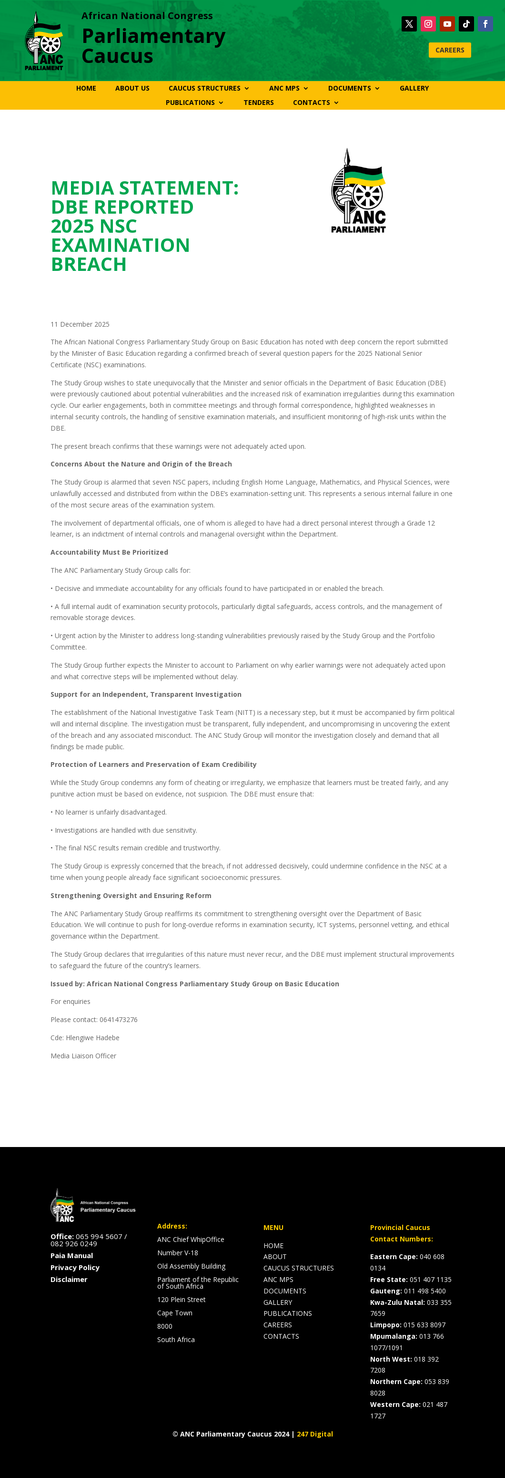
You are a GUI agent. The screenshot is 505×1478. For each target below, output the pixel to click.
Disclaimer (69, 1279)
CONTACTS (311, 103)
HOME (86, 89)
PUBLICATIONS (190, 103)
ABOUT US (132, 89)
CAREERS (450, 49)
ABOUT (275, 1256)
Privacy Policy (75, 1267)
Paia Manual (71, 1255)
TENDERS (258, 103)
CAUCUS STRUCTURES (205, 89)
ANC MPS (284, 89)
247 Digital (315, 1433)
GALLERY (414, 89)
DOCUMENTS (349, 89)
